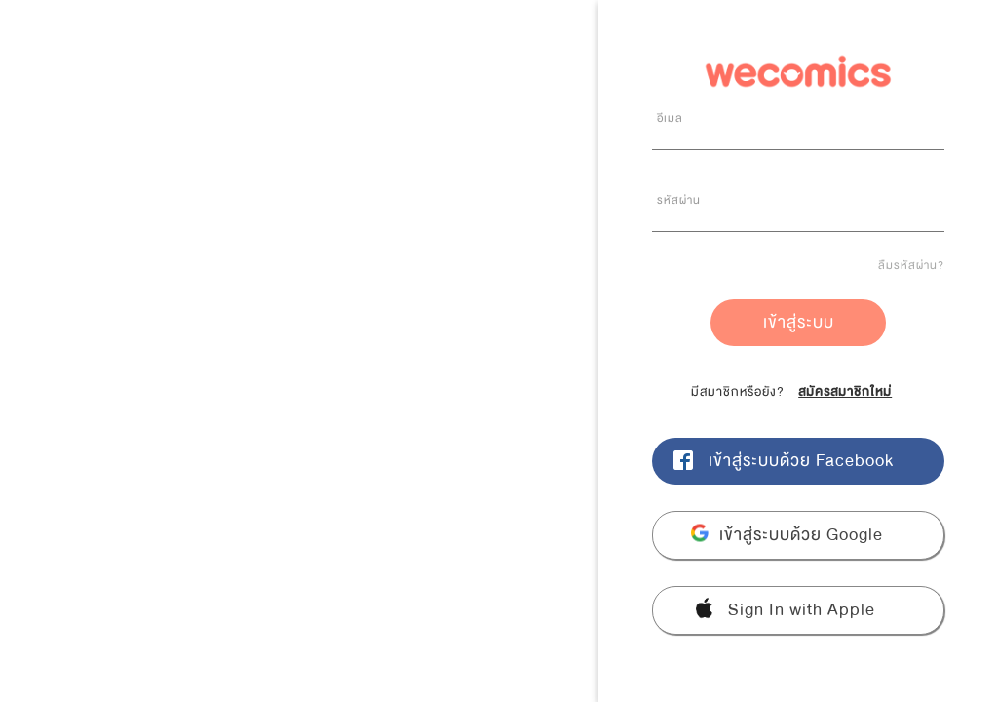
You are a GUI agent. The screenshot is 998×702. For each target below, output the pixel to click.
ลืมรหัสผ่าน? (911, 265)
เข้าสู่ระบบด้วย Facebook (801, 461)
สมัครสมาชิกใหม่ (845, 392)
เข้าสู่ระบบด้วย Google (801, 535)
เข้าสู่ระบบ (798, 322)
